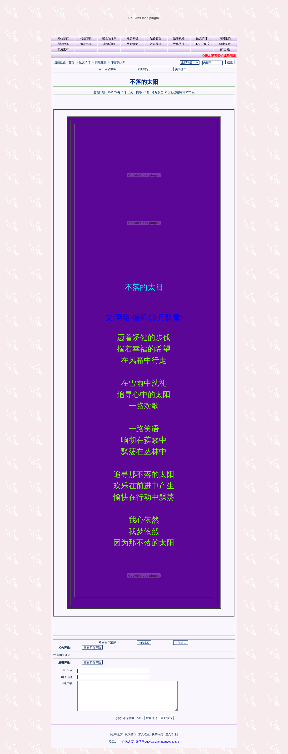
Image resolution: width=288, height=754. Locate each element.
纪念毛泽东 (109, 38)
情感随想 (100, 62)
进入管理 (171, 740)
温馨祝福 (178, 38)
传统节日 (86, 38)
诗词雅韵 (225, 38)
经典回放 (178, 44)
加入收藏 (144, 740)
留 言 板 (225, 49)
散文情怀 (202, 38)
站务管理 (155, 38)
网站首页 (63, 38)
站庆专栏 (132, 38)
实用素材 (63, 49)
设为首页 (130, 740)
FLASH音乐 (201, 44)
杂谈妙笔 (63, 44)
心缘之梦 (117, 740)
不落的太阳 (118, 62)
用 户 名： (69, 671)
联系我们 (157, 740)
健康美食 (225, 44)
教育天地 (155, 44)
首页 (71, 62)
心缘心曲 (109, 44)
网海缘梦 (132, 44)
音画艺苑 (86, 44)
